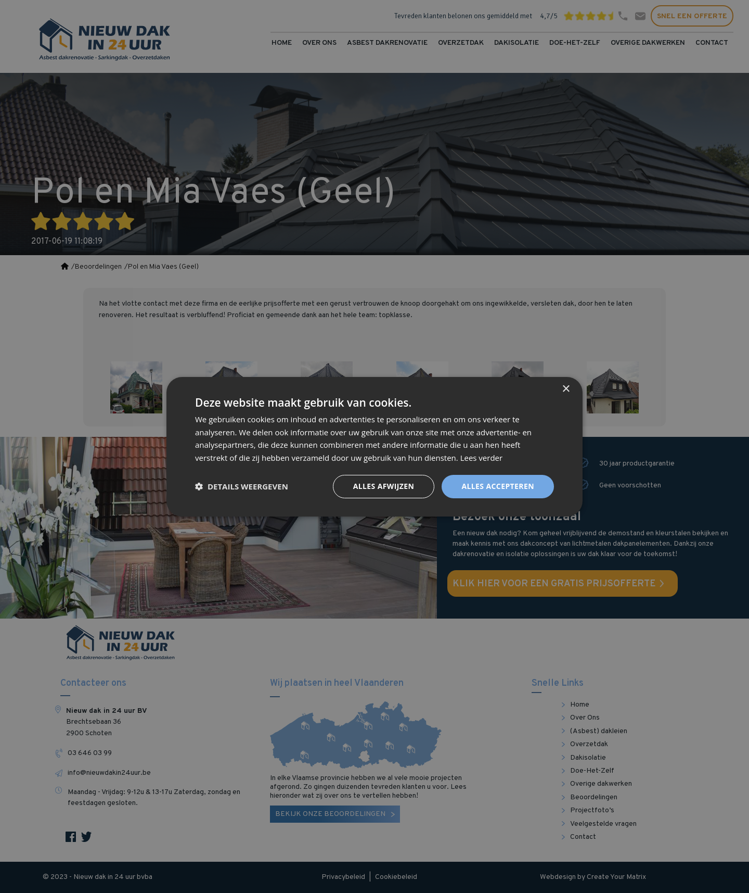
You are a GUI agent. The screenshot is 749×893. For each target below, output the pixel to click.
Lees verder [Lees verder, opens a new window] (481, 457)
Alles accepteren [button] (497, 486)
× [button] (566, 389)
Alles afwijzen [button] (384, 486)
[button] (241, 486)
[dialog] (374, 446)
